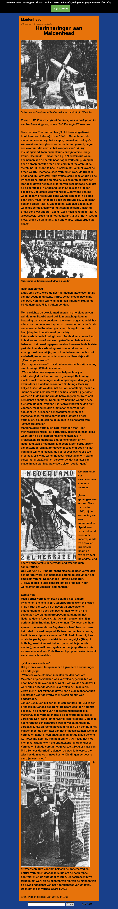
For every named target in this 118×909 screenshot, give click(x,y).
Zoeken (70, 904)
